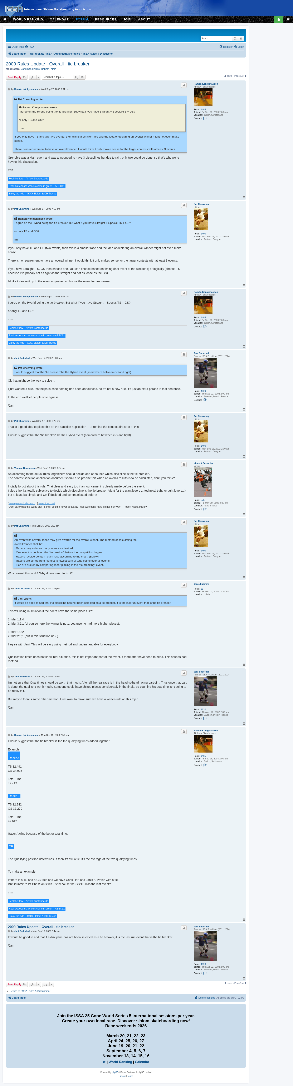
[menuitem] (29, 47)
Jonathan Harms (30, 69)
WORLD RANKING (28, 19)
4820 (203, 391)
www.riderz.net (47, 503)
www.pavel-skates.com (22, 503)
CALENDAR (59, 19)
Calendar (142, 1062)
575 (203, 500)
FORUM (82, 19)
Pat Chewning (201, 204)
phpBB (115, 1072)
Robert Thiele (48, 69)
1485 (203, 109)
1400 (203, 233)
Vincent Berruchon (204, 463)
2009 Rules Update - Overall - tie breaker (47, 63)
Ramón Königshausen (206, 84)
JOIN (127, 19)
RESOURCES (106, 19)
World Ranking (120, 1062)
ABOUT (144, 19)
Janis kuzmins (201, 584)
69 (202, 588)
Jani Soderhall (201, 353)
